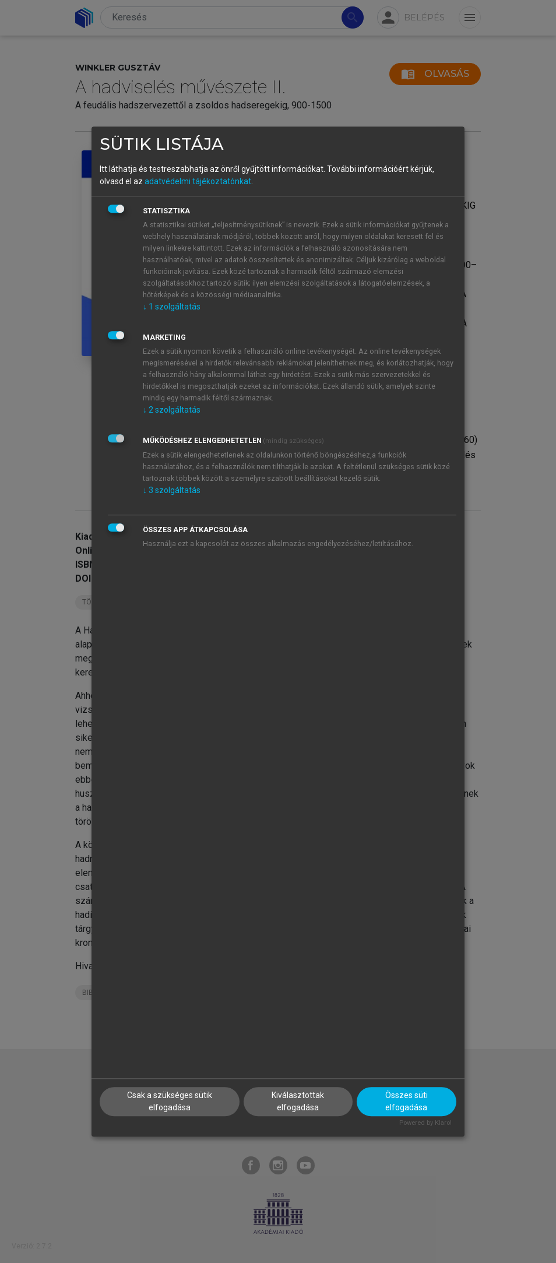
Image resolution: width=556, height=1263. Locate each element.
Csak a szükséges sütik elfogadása (169, 1102)
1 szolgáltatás (171, 306)
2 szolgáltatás (171, 409)
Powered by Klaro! (425, 1123)
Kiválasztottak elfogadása (298, 1102)
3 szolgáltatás (171, 490)
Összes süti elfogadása (406, 1102)
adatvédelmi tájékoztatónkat (198, 181)
